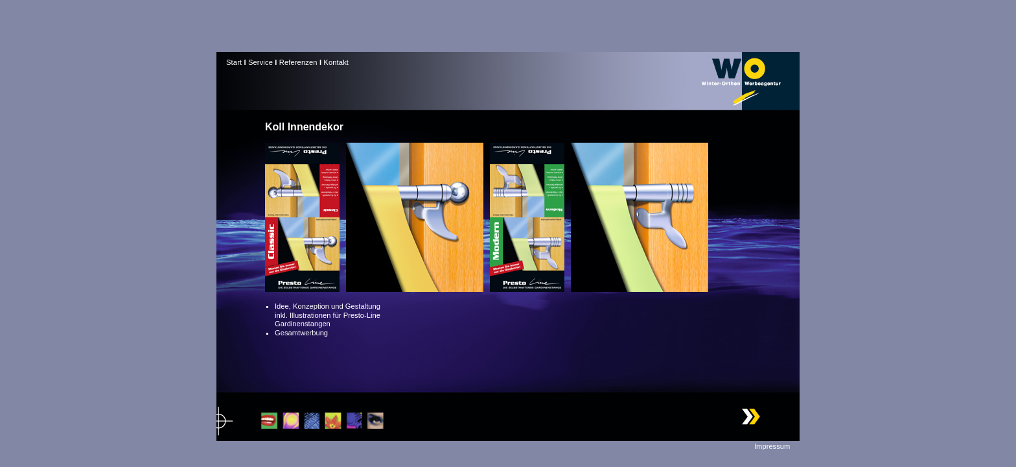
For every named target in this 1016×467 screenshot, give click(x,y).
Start (234, 62)
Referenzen (298, 62)
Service (260, 62)
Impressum (772, 446)
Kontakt (336, 62)
